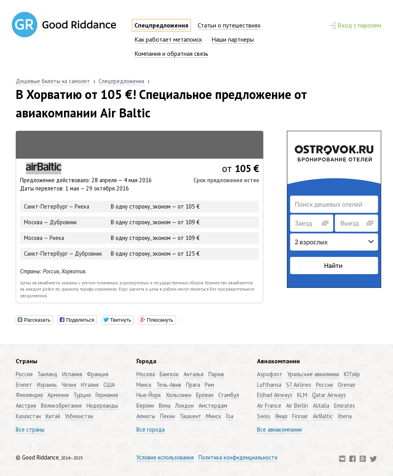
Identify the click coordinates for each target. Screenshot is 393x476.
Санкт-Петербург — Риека (56, 206)
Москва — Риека (44, 238)
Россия (51, 271)
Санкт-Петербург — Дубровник (63, 253)
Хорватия (73, 271)
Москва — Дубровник (50, 222)
